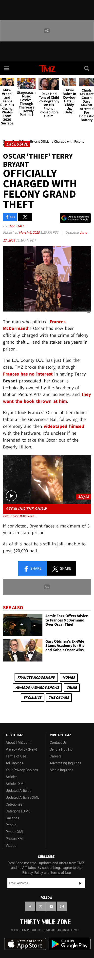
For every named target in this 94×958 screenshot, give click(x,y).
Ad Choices (14, 763)
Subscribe (80, 883)
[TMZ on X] (41, 906)
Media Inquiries (61, 770)
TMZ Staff (16, 226)
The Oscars (59, 697)
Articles (12, 777)
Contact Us (58, 742)
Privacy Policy (32, 873)
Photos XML (15, 839)
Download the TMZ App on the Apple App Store (25, 944)
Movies (68, 677)
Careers (56, 756)
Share (32, 569)
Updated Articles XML (22, 797)
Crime (71, 687)
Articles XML (15, 784)
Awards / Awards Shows (37, 687)
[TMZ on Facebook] (30, 906)
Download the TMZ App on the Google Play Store (70, 944)
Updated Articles (18, 791)
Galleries (12, 818)
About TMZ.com (18, 742)
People (11, 825)
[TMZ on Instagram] (62, 906)
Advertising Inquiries (65, 763)
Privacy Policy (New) (21, 749)
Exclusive (32, 697)
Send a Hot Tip (61, 749)
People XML (15, 832)
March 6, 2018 (29, 232)
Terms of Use (16, 756)
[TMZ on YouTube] (51, 906)
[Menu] (7, 68)
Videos (11, 846)
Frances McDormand (36, 677)
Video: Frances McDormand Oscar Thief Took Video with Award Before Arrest (20, 516)
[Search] (87, 68)
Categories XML (18, 811)
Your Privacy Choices (22, 770)
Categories (14, 804)
